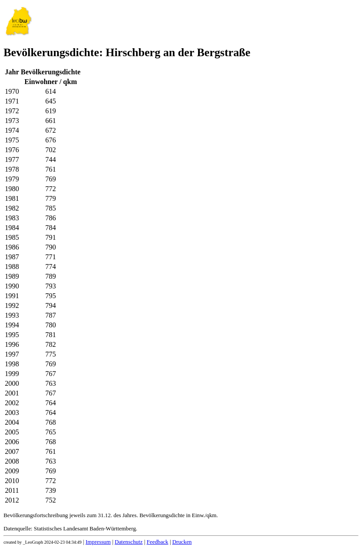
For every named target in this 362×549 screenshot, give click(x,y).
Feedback (157, 542)
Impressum (98, 542)
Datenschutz (128, 542)
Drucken (182, 542)
